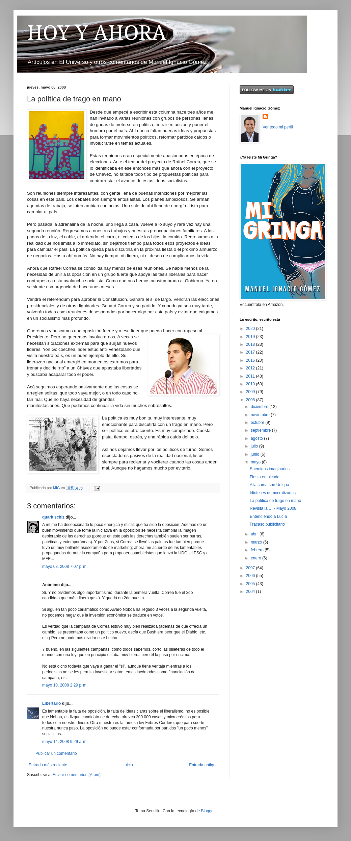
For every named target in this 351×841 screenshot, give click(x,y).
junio (256, 454)
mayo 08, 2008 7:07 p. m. (64, 566)
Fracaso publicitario (267, 524)
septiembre (261, 430)
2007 (251, 568)
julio (255, 446)
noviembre (261, 414)
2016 (251, 360)
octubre (258, 422)
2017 (251, 352)
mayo (256, 462)
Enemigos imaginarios (270, 468)
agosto (257, 438)
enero (256, 558)
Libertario (51, 703)
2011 (251, 376)
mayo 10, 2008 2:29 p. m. (64, 685)
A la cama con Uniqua (269, 484)
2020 (251, 328)
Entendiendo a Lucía (268, 516)
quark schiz (53, 517)
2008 (251, 400)
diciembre (260, 406)
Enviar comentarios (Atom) (77, 774)
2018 (251, 344)
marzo (257, 542)
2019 (251, 336)
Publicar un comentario (56, 753)
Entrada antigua (203, 765)
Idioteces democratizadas (273, 492)
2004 (251, 591)
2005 (251, 583)
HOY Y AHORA (96, 33)
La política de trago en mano (275, 500)
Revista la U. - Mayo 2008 (273, 508)
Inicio (128, 765)
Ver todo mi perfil (278, 127)
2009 (251, 391)
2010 (251, 384)
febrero (258, 550)
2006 (251, 575)
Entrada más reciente (48, 765)
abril (255, 534)
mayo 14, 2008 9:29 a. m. (64, 741)
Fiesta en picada (264, 477)
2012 (251, 368)
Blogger (208, 811)
